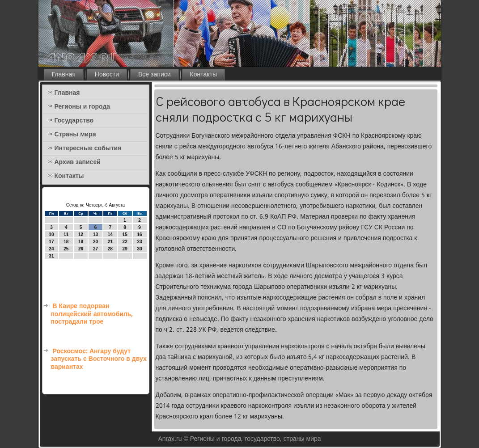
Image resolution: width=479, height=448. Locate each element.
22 (125, 241)
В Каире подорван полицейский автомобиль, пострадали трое (92, 314)
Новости (107, 74)
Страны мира (75, 134)
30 (139, 248)
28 (110, 248)
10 (51, 234)
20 (95, 241)
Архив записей (78, 162)
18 (66, 241)
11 (66, 234)
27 (95, 248)
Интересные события (88, 148)
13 (95, 234)
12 (80, 234)
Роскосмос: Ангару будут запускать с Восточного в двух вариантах (99, 359)
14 (110, 234)
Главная (64, 74)
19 (80, 241)
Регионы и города (82, 106)
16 (139, 234)
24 (51, 248)
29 (125, 248)
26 (80, 248)
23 (139, 241)
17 (51, 241)
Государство (74, 120)
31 (51, 256)
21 (110, 241)
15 (125, 234)
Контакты (203, 74)
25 (66, 248)
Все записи (154, 74)
